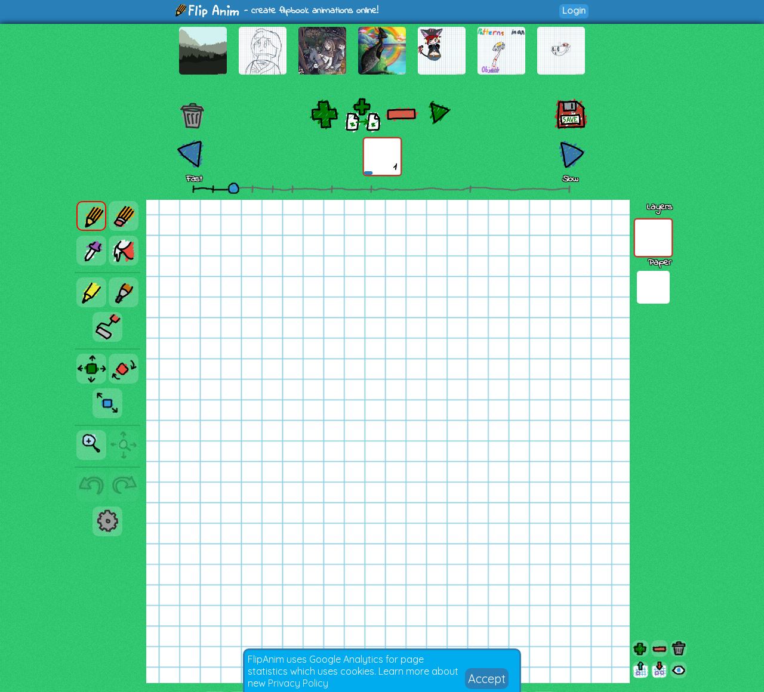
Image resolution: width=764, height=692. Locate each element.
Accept (487, 678)
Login (574, 10)
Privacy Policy (298, 683)
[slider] (233, 188)
